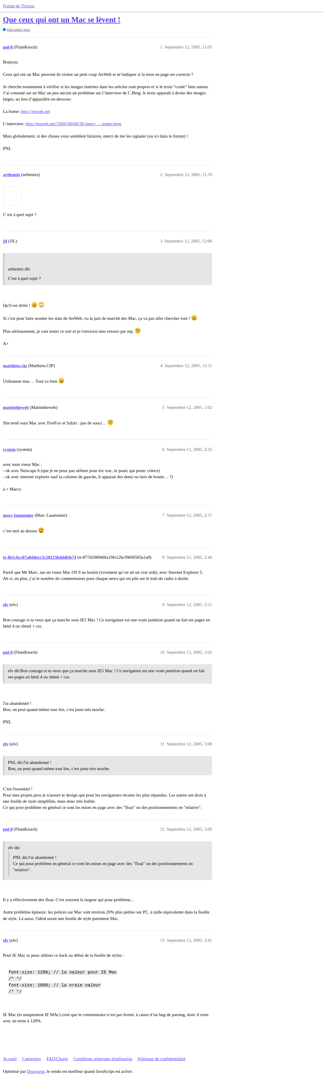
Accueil (10, 1058)
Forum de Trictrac (19, 6)
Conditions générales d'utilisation (102, 1058)
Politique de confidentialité (161, 1058)
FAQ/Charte (57, 1058)
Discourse (36, 1071)
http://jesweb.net (35, 111)
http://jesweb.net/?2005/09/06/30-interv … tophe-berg (73, 123)
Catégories (31, 1058)
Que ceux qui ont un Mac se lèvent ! (61, 20)
